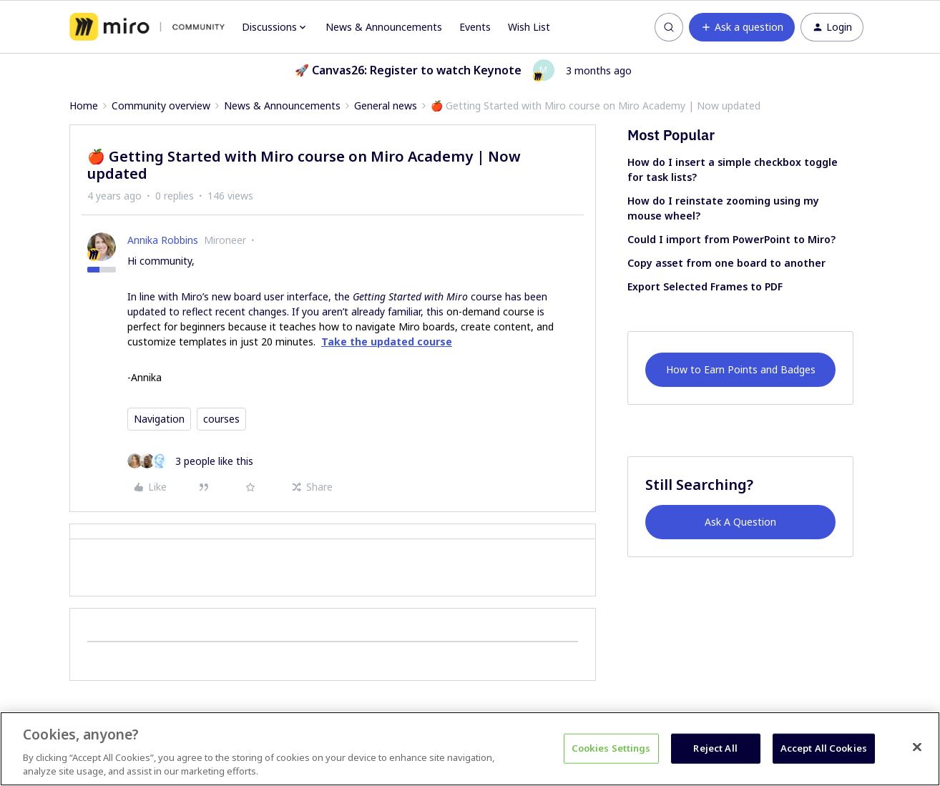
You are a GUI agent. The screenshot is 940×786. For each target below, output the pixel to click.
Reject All (715, 748)
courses (221, 419)
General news (385, 105)
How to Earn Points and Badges (741, 369)
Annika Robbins (162, 240)
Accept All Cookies (823, 748)
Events (475, 27)
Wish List (529, 27)
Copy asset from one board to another (726, 263)
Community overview (161, 105)
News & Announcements (383, 27)
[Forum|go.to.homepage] (147, 27)
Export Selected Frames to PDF (705, 286)
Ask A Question (740, 522)
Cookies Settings (611, 748)
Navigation (159, 419)
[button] (742, 27)
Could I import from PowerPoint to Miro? (731, 239)
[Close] (917, 747)
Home (83, 105)
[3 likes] (190, 460)
